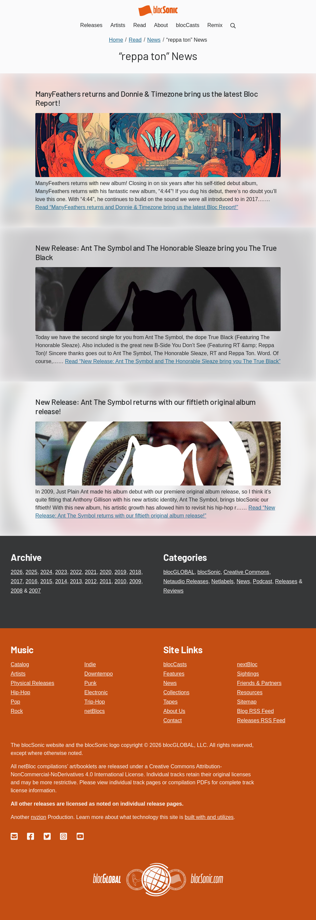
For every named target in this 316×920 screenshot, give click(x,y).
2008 (17, 591)
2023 (61, 572)
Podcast (262, 581)
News (243, 581)
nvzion (38, 817)
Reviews (173, 591)
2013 (76, 581)
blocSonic (208, 572)
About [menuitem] (161, 25)
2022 (76, 572)
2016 (31, 581)
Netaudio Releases (185, 581)
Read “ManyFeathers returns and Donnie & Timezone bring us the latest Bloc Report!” (136, 207)
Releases (286, 581)
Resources (249, 692)
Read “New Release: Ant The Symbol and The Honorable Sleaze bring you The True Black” (173, 361)
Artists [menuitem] (117, 25)
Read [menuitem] (139, 25)
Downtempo (98, 674)
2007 (35, 591)
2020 (106, 572)
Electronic (96, 692)
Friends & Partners (259, 683)
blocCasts (175, 664)
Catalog (20, 664)
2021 (91, 572)
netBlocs (94, 711)
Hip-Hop (20, 692)
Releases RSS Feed (261, 720)
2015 (46, 581)
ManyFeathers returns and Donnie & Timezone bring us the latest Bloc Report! (146, 98)
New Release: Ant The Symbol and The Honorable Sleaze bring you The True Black (156, 252)
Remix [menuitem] (214, 25)
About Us (174, 711)
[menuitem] (233, 25)
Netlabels (222, 581)
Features (173, 674)
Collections (176, 692)
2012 (91, 581)
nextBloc (247, 664)
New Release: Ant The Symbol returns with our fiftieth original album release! (145, 406)
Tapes (170, 702)
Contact (172, 720)
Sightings (248, 674)
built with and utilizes (209, 817)
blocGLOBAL (178, 572)
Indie (90, 664)
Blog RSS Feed (255, 711)
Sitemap (247, 702)
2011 (106, 581)
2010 (120, 581)
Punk (90, 683)
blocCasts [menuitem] (187, 25)
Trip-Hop (94, 702)
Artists (18, 674)
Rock (17, 711)
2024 (46, 572)
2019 (120, 572)
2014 (61, 581)
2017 (17, 581)
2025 (31, 572)
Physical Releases (32, 683)
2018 (135, 572)
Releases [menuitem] (91, 25)
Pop (15, 702)
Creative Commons (246, 572)
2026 (17, 572)
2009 (135, 581)
